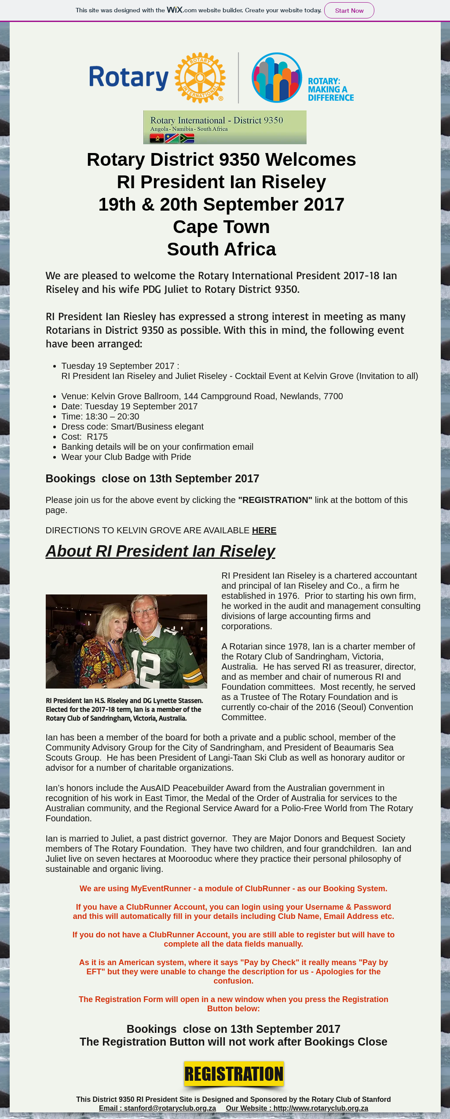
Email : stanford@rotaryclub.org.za (157, 1108)
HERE (264, 530)
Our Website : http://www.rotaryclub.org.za (297, 1108)
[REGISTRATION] (234, 1073)
